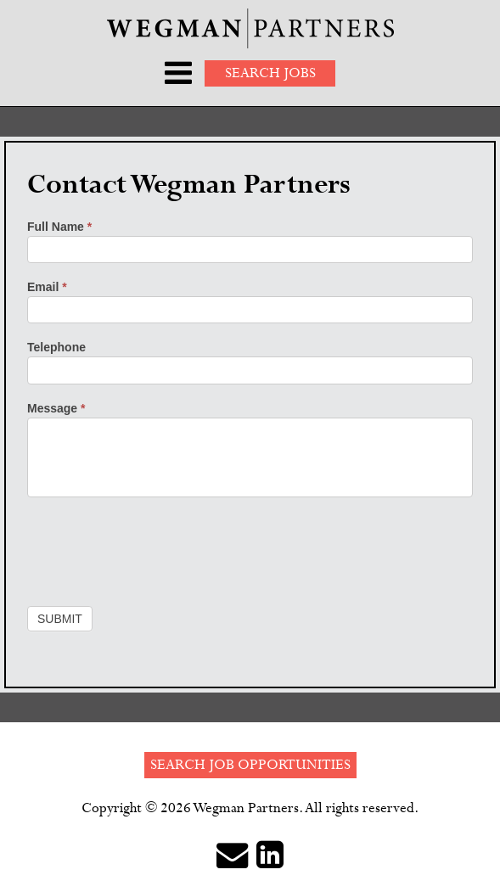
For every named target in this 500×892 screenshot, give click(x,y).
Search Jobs (270, 73)
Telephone (56, 347)
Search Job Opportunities (250, 765)
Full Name (59, 226)
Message (56, 408)
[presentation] (156, 547)
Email (47, 287)
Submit (59, 619)
